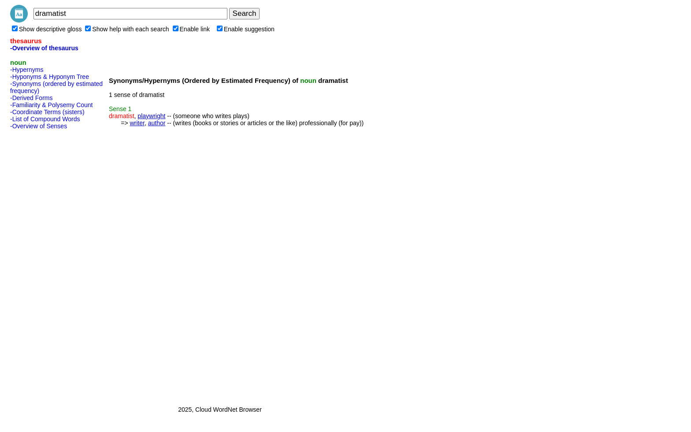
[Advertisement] (45, 265)
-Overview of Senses (38, 126)
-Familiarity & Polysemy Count (51, 104)
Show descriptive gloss (47, 29)
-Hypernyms (26, 69)
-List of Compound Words (45, 119)
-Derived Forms (31, 97)
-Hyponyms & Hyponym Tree (49, 76)
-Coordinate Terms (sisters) (47, 111)
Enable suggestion (246, 29)
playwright (151, 115)
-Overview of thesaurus (44, 48)
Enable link (191, 29)
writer (137, 123)
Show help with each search (127, 29)
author (157, 123)
